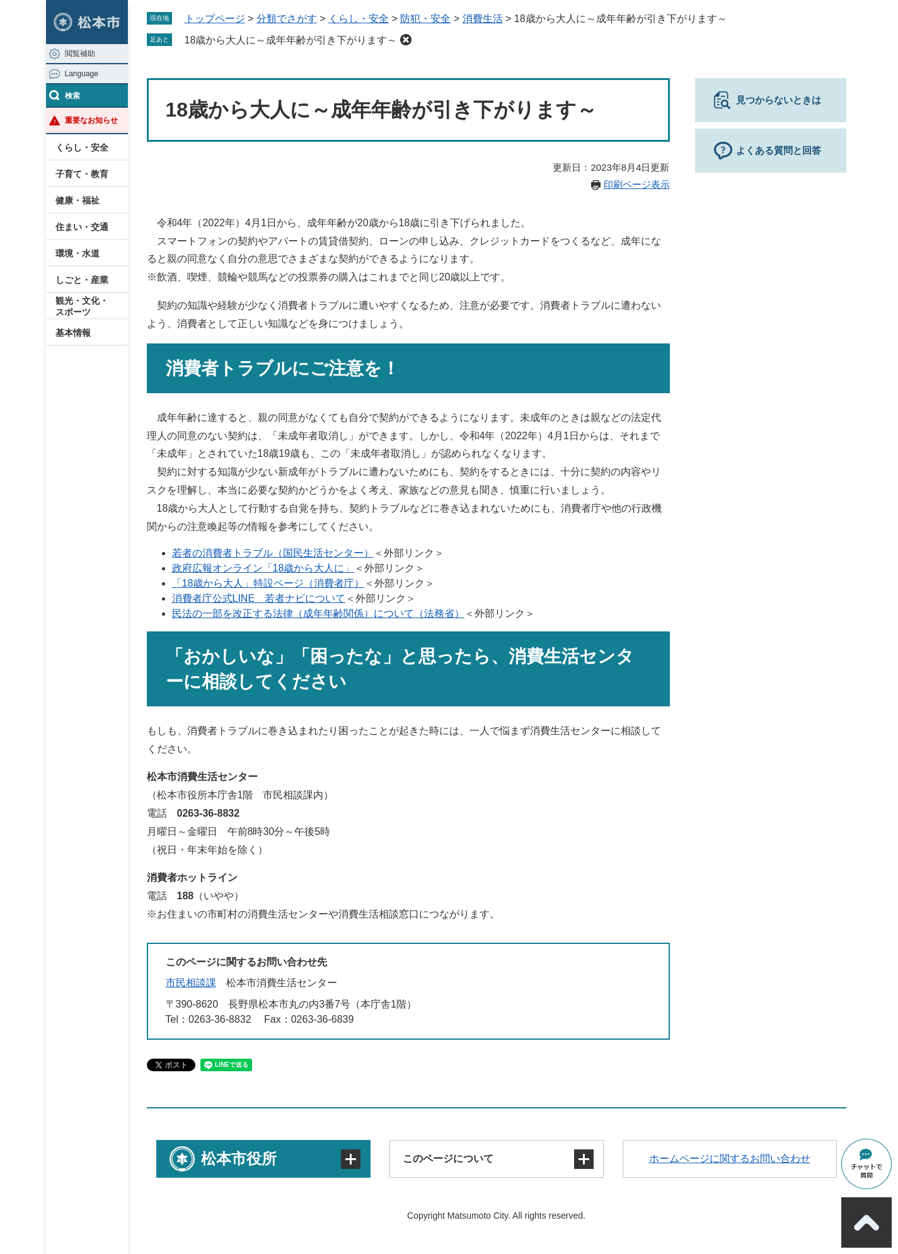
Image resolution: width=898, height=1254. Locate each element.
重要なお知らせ (91, 120)
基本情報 (73, 333)
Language (81, 73)
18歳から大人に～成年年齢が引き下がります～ (291, 40)
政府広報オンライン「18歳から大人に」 (263, 568)
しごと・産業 (81, 280)
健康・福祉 (77, 200)
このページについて (448, 1158)
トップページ (215, 18)
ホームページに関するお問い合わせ (729, 1158)
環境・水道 (77, 253)
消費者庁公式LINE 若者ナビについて (259, 598)
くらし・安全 (81, 147)
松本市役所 (239, 1158)
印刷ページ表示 (637, 184)
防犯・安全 (425, 18)
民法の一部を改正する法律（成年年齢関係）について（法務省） (318, 613)
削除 (406, 39)
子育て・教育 (81, 174)
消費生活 (483, 18)
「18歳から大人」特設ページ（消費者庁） (268, 583)
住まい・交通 (81, 227)
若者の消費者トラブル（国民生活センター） (273, 553)
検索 (72, 95)
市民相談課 (191, 982)
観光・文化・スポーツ (81, 306)
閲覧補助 (80, 53)
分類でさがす (286, 18)
